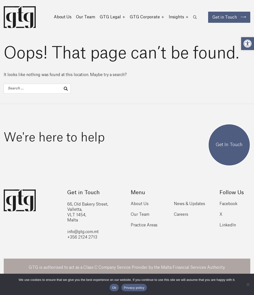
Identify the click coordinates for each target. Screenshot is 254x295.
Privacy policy (134, 288)
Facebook (228, 206)
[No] (247, 284)
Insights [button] (179, 17)
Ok (114, 288)
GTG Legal (112, 17)
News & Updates (189, 206)
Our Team (85, 17)
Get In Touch (229, 146)
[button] (247, 43)
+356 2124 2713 (82, 239)
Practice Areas (144, 227)
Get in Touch (224, 17)
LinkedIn (228, 227)
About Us (62, 17)
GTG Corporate (147, 17)
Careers (181, 216)
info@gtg (76, 234)
